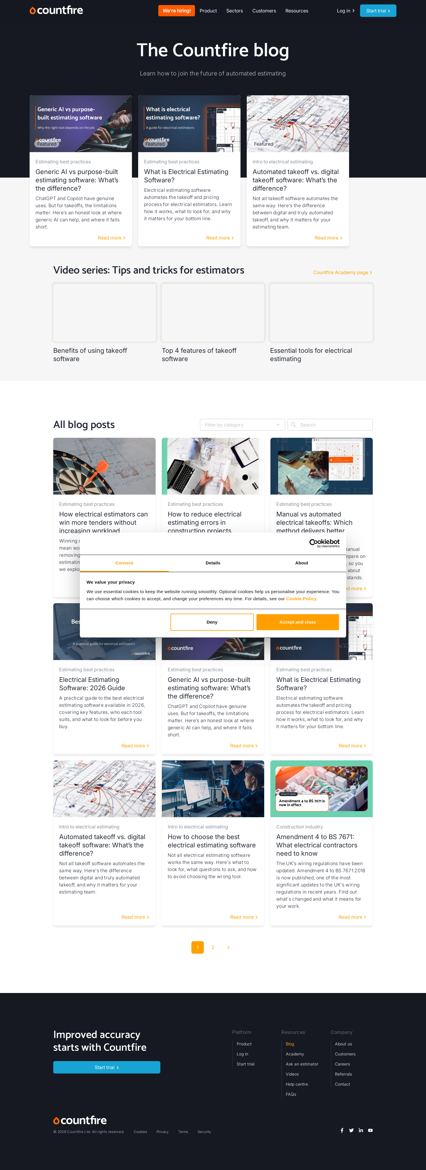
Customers (264, 11)
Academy (295, 1053)
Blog (290, 1043)
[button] (208, 10)
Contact (342, 1084)
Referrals (343, 1073)
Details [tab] (213, 562)
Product (244, 1043)
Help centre (297, 1084)
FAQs (291, 1094)
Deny (211, 622)
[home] (56, 10)
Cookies (140, 1131)
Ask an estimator (302, 1063)
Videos (292, 1073)
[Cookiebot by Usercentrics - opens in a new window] (314, 543)
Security (204, 1131)
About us (343, 1043)
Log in (242, 1053)
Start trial (245, 1063)
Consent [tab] (124, 562)
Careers (342, 1063)
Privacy (162, 1131)
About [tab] (301, 562)
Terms (183, 1131)
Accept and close (298, 622)
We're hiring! (177, 11)
